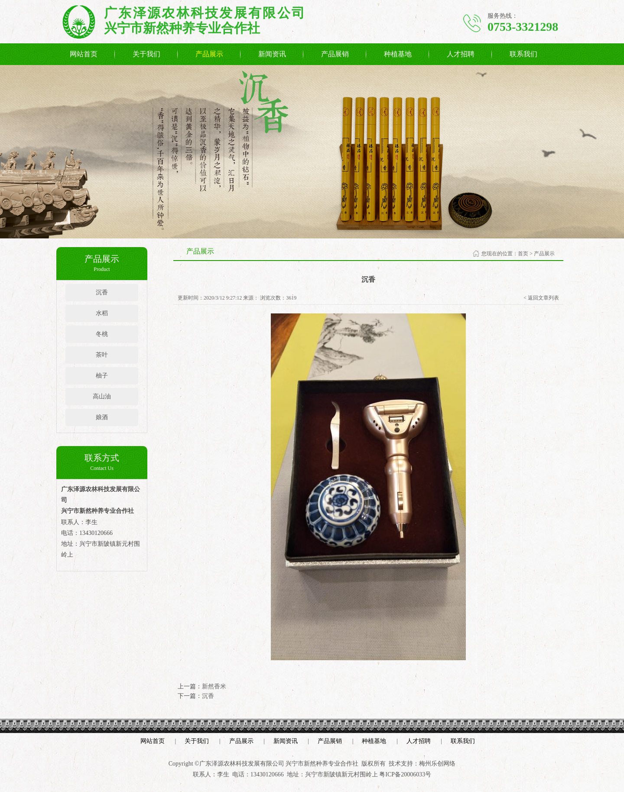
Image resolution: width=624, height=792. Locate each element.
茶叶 (102, 355)
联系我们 (523, 54)
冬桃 (102, 334)
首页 (523, 254)
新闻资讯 (272, 54)
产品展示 (209, 54)
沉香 (102, 292)
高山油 (102, 396)
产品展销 (335, 54)
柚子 (102, 375)
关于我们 (146, 54)
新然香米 (214, 686)
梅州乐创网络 (437, 763)
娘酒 (102, 417)
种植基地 (398, 54)
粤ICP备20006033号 (405, 774)
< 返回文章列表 (541, 298)
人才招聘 (460, 54)
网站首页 (84, 54)
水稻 (102, 313)
